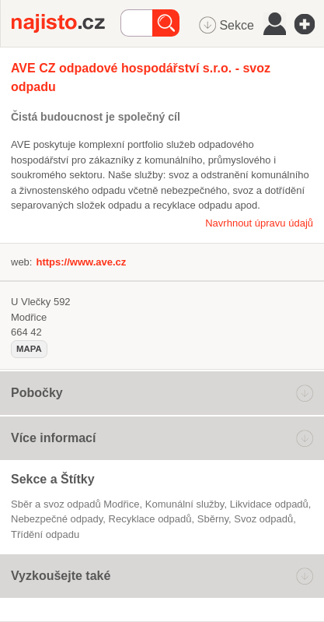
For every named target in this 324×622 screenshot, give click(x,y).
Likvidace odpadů (269, 504)
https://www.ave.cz (81, 262)
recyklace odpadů (150, 519)
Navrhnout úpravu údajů (259, 223)
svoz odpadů (263, 519)
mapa (29, 348)
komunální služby (185, 504)
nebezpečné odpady (57, 519)
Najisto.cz (66, 23)
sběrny (212, 519)
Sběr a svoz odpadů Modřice (75, 504)
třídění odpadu (45, 534)
